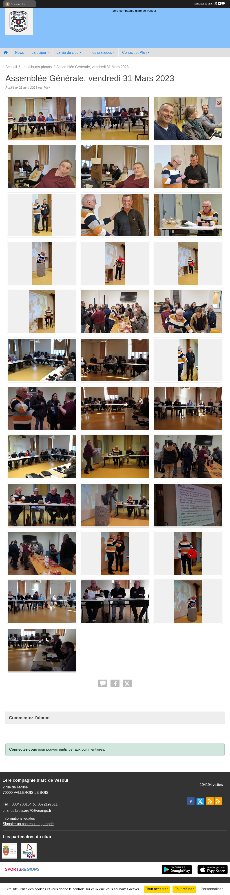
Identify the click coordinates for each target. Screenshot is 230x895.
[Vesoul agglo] (28, 850)
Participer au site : (209, 3)
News (19, 52)
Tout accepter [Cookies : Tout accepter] (157, 889)
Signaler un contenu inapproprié (28, 824)
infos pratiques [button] (100, 52)
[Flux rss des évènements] (218, 801)
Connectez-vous (23, 749)
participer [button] (38, 52)
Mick (47, 87)
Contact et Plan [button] (134, 52)
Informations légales (19, 818)
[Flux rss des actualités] (210, 801)
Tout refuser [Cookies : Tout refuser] (184, 889)
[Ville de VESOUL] (9, 850)
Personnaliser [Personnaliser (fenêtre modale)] (212, 889)
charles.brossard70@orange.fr (27, 810)
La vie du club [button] (67, 52)
